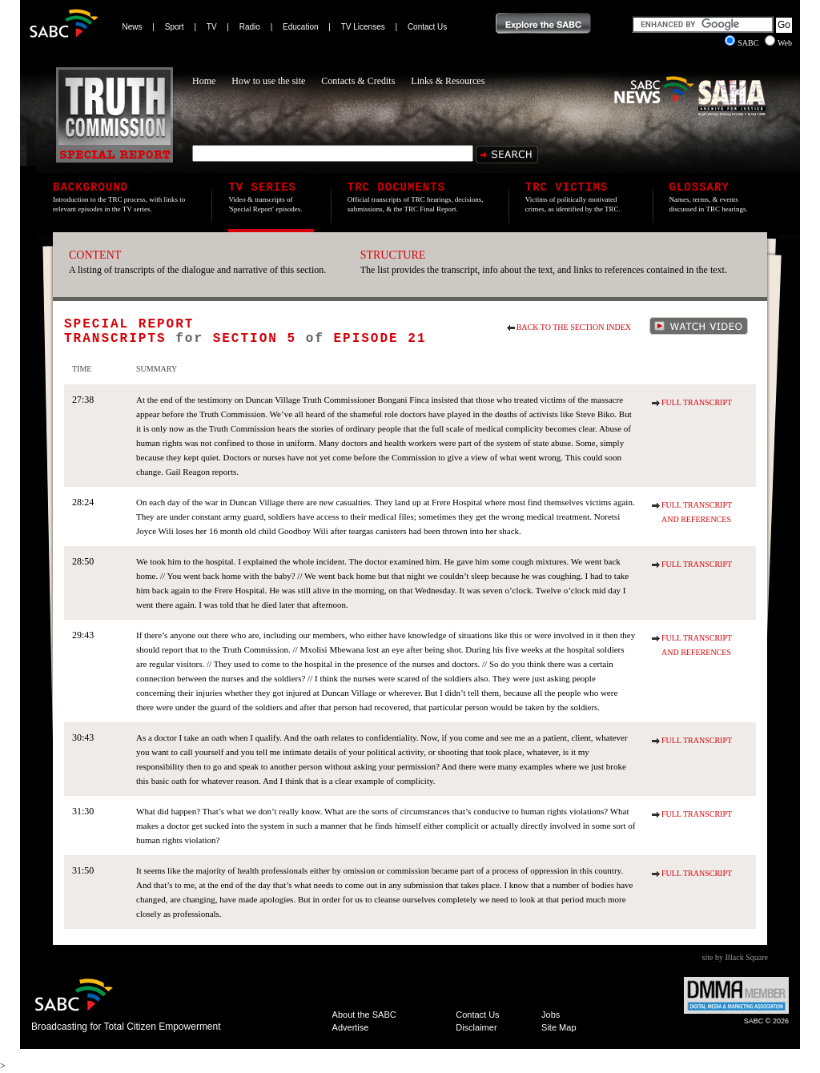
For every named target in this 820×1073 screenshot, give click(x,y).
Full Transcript (696, 402)
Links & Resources (447, 81)
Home (203, 81)
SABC (743, 42)
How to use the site (268, 81)
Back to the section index (574, 327)
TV (212, 26)
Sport (174, 26)
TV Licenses (363, 26)
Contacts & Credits (358, 81)
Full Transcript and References (696, 512)
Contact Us (427, 26)
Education (300, 26)
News (133, 26)
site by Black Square (735, 957)
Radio (249, 26)
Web (778, 42)
